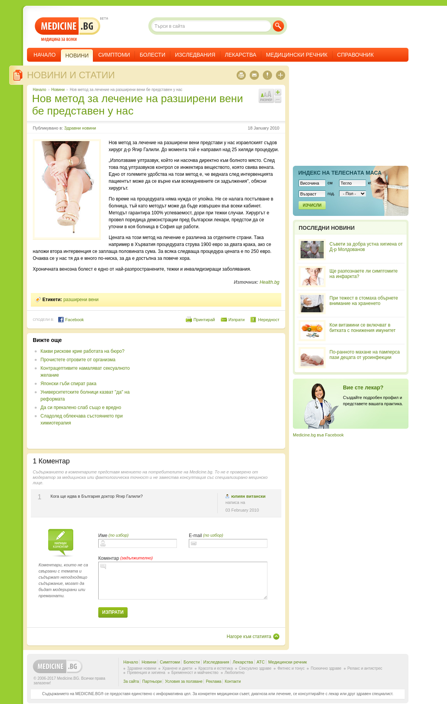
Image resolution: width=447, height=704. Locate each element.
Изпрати (237, 319)
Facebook (71, 320)
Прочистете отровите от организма (78, 359)
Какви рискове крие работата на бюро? (82, 351)
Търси (278, 26)
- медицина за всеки (68, 29)
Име (103, 535)
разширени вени (80, 299)
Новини (58, 90)
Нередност (268, 319)
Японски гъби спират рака (68, 383)
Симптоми (114, 55)
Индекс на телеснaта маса (339, 173)
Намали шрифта (277, 99)
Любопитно (235, 672)
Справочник (355, 55)
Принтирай (204, 319)
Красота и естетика (215, 668)
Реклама (213, 681)
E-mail (195, 535)
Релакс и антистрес (365, 668)
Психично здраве (326, 668)
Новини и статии (71, 75)
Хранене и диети (177, 668)
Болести (152, 55)
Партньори (151, 681)
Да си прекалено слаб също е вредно (80, 407)
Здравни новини (80, 128)
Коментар (108, 558)
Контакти (233, 681)
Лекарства (241, 55)
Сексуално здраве (255, 668)
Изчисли (312, 205)
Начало (44, 55)
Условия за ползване (183, 681)
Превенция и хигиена (146, 672)
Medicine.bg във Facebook (318, 435)
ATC (261, 662)
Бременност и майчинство (194, 672)
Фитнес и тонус (290, 668)
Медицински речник (297, 55)
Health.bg (269, 282)
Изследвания (195, 55)
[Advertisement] (216, 391)
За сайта (131, 681)
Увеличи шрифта (277, 92)
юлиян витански (248, 496)
